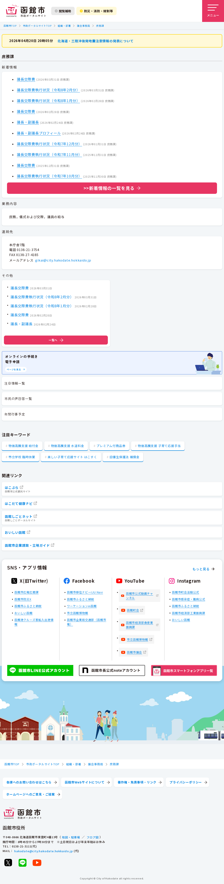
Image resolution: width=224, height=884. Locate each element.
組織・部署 (64, 25)
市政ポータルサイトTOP (37, 25)
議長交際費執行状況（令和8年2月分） (48, 89)
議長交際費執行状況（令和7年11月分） (49, 154)
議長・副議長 (28, 122)
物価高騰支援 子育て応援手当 (159, 446)
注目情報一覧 (14, 383)
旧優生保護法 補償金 (124, 457)
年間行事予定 (14, 414)
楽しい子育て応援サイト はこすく (72, 457)
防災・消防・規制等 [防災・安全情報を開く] (96, 11)
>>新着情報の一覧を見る (109, 188)
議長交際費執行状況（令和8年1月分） (48, 100)
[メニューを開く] (213, 11)
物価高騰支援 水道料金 (67, 446)
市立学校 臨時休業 (22, 457)
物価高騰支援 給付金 (23, 446)
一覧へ (56, 340)
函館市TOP (10, 25)
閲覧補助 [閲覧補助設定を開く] (63, 11)
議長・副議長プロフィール (39, 132)
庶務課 (100, 25)
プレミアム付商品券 (110, 446)
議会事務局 (83, 25)
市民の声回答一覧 (18, 398)
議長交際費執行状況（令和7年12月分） (49, 143)
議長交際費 (26, 78)
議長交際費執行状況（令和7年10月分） (49, 176)
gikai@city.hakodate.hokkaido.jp (63, 260)
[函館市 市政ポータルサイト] (26, 11)
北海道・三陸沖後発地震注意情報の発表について (96, 40)
